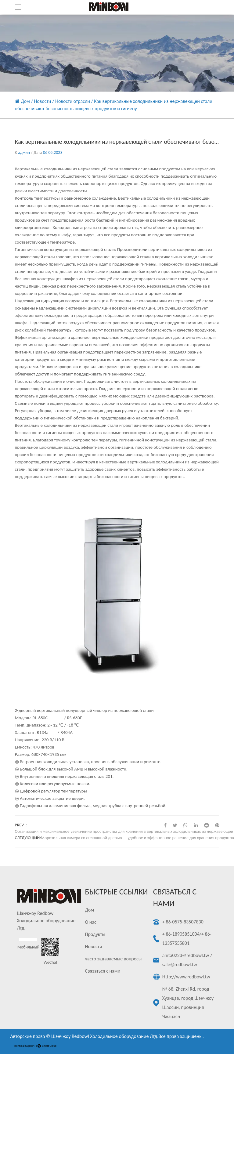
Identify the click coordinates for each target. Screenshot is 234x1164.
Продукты (95, 934)
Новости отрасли (72, 101)
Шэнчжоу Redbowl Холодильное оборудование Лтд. (104, 1036)
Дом (25, 101)
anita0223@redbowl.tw (185, 955)
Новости (42, 101)
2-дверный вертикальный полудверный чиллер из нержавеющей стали (84, 710)
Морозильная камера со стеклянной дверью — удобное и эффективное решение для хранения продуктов (137, 837)
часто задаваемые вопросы (113, 959)
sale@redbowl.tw (179, 964)
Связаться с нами (103, 971)
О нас (90, 922)
